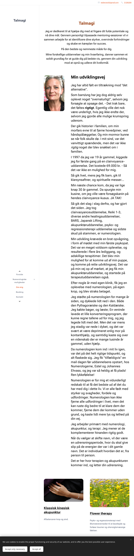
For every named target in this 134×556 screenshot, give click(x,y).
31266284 (127, 2)
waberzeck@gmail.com (110, 2)
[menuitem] (19, 274)
